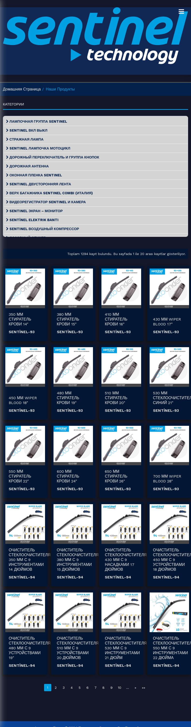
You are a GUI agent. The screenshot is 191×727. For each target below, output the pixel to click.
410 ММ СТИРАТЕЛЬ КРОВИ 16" (116, 319)
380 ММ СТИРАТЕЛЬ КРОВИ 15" (68, 319)
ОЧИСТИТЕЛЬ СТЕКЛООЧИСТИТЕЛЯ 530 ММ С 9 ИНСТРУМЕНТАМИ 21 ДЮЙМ (126, 648)
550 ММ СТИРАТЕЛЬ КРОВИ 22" (20, 476)
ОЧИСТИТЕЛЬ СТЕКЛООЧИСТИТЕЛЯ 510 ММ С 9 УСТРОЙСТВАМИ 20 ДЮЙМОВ (78, 648)
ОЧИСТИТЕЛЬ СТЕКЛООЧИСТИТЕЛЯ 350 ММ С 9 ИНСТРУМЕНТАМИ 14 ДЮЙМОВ (30, 560)
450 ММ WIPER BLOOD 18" (23, 400)
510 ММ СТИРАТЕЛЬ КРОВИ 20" (116, 398)
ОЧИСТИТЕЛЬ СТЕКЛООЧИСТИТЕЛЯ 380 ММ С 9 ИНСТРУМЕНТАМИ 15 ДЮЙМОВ (78, 560)
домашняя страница (22, 89)
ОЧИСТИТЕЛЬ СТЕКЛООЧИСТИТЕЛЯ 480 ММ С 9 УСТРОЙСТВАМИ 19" (30, 648)
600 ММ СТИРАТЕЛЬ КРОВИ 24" (68, 476)
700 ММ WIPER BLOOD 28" (167, 478)
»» (143, 688)
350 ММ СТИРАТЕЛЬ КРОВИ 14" (20, 319)
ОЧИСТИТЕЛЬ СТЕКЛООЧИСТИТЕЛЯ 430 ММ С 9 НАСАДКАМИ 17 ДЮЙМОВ (126, 560)
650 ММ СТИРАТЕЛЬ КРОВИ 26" (116, 476)
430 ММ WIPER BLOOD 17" (167, 321)
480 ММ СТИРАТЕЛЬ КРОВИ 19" (68, 398)
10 (119, 688)
